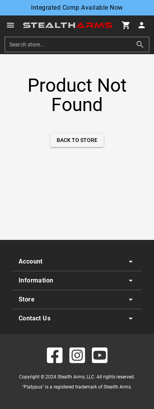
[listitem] (77, 261)
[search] (71, 44)
